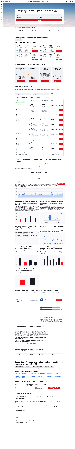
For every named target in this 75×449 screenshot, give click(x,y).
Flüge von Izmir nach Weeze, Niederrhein (54, 376)
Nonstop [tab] (31, 39)
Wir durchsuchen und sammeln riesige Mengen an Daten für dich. (40, 420)
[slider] (63, 94)
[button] (2, 1)
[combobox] (19, 12)
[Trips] (1, 15)
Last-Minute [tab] (37, 39)
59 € (55, 11)
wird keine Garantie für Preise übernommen (41, 416)
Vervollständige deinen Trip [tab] (40, 368)
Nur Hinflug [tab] (43, 39)
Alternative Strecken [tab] (19, 366)
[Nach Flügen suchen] (1, 4)
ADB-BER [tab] (39, 166)
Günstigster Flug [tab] (19, 39)
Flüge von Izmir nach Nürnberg (36, 376)
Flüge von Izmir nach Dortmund (20, 377)
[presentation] (57, 10)
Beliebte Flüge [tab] (27, 366)
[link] (21, 81)
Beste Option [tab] (26, 39)
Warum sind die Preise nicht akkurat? (40, 422)
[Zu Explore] (1, 12)
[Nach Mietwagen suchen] (1, 8)
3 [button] (56, 154)
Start (15, 27)
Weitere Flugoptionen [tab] (50, 368)
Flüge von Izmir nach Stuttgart (52, 373)
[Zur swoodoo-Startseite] (6, 1)
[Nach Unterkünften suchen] (1, 6)
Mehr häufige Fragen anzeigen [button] (32, 343)
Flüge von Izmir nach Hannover (20, 376)
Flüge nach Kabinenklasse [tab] (48, 366)
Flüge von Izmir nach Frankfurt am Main (38, 373)
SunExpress (46, 298)
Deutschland (19, 27)
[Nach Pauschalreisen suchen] (1, 10)
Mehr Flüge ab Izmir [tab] (30, 368)
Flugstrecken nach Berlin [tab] (20, 368)
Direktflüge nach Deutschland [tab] (37, 366)
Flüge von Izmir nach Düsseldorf (20, 373)
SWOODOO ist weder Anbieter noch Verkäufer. (40, 419)
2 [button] (54, 154)
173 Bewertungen (23, 301)
